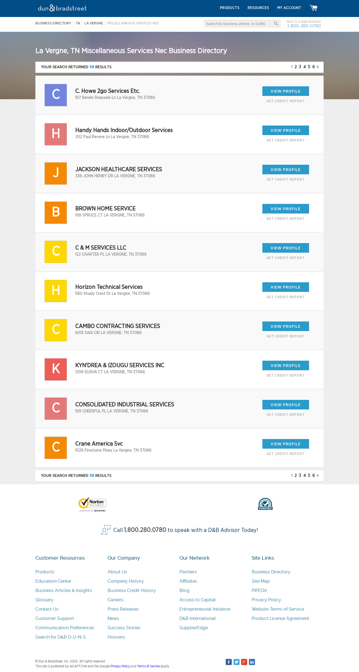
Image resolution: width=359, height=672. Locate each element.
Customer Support (54, 618)
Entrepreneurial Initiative (205, 609)
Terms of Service (148, 666)
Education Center (53, 581)
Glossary (44, 599)
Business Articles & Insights (63, 590)
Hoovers (116, 637)
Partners (188, 571)
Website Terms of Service (278, 609)
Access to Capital (198, 599)
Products (44, 571)
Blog (184, 590)
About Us (117, 571)
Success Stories (124, 627)
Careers (116, 599)
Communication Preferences (64, 627)
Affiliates (188, 581)
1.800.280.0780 (145, 530)
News (113, 618)
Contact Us (46, 609)
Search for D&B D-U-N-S (60, 637)
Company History (126, 581)
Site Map (261, 581)
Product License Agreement (280, 618)
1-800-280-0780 (304, 26)
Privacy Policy (266, 599)
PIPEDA (259, 590)
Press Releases (123, 609)
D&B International (198, 618)
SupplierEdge (194, 627)
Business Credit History (132, 590)
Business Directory (271, 571)
